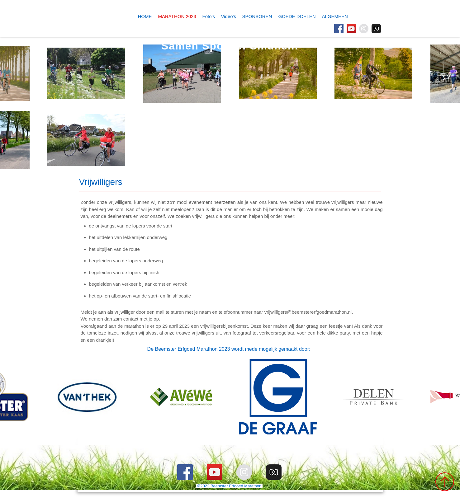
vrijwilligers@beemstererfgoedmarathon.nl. (308, 312)
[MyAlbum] (376, 28)
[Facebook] (339, 28)
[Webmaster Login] (231, 457)
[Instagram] (363, 28)
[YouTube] (351, 28)
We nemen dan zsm (102, 318)
